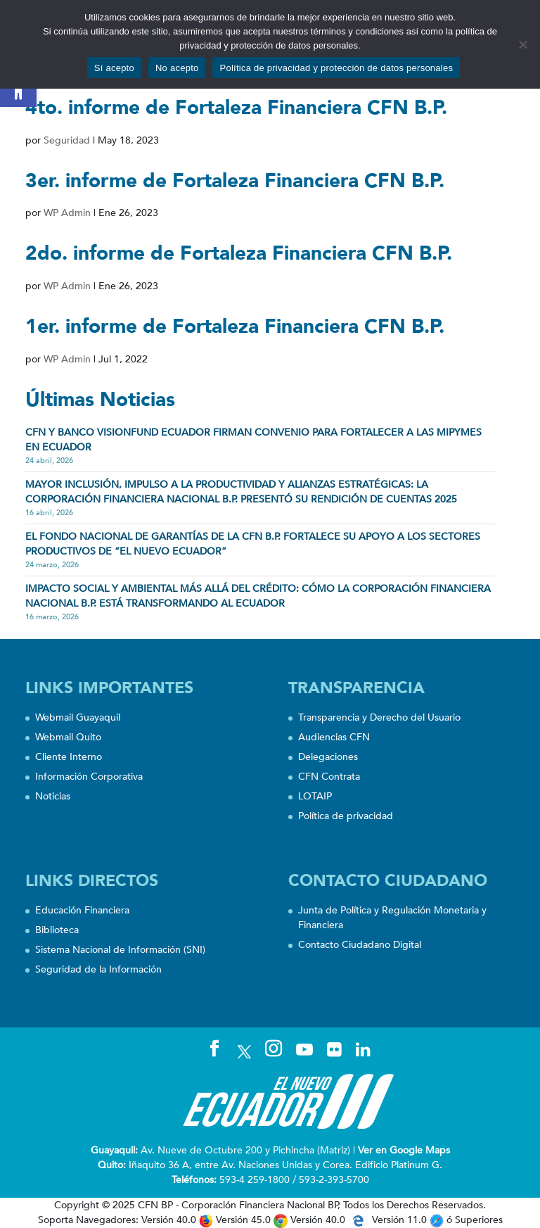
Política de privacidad (345, 816)
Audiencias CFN (334, 737)
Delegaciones (328, 757)
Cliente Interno (68, 757)
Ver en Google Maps (404, 1150)
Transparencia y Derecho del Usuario (379, 717)
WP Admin (67, 213)
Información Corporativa (89, 776)
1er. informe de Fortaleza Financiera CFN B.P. (234, 326)
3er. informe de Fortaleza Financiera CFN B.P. (234, 180)
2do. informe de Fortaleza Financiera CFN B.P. (238, 253)
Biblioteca (57, 930)
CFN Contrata (329, 776)
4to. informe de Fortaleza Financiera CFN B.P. (236, 107)
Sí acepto (114, 68)
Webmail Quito (68, 737)
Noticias (52, 796)
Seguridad (67, 140)
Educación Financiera (82, 910)
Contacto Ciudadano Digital (359, 944)
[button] (18, 88)
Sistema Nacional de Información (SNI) (120, 949)
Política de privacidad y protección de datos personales (336, 68)
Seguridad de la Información (98, 969)
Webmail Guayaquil (77, 717)
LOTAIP (315, 796)
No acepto (177, 68)
